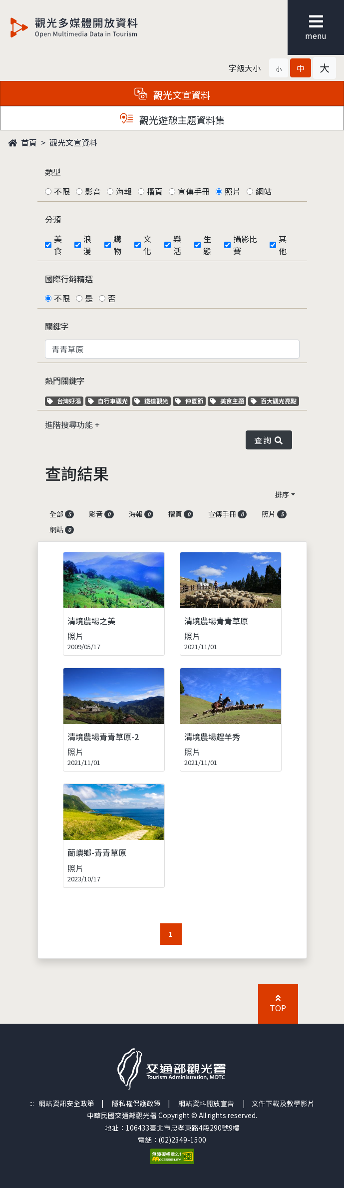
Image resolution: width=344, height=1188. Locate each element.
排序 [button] (282, 494)
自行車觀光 (108, 400)
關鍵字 (57, 326)
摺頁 (155, 191)
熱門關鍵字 (65, 381)
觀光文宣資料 (73, 142)
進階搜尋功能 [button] (70, 424)
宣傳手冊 (194, 191)
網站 (264, 191)
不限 (62, 191)
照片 (233, 191)
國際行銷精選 (69, 279)
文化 (147, 245)
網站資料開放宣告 (206, 1103)
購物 (117, 245)
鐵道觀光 (152, 400)
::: (31, 1103)
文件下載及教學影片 (283, 1103)
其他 (283, 245)
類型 (53, 172)
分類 (53, 219)
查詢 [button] (268, 440)
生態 (207, 245)
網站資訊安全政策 (66, 1103)
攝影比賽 (245, 245)
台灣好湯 (65, 400)
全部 (61, 514)
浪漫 (87, 245)
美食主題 (228, 400)
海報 (124, 191)
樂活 (177, 245)
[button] (278, 67)
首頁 (22, 142)
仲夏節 (190, 400)
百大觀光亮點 (274, 400)
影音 (93, 191)
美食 (58, 245)
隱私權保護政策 (136, 1103)
